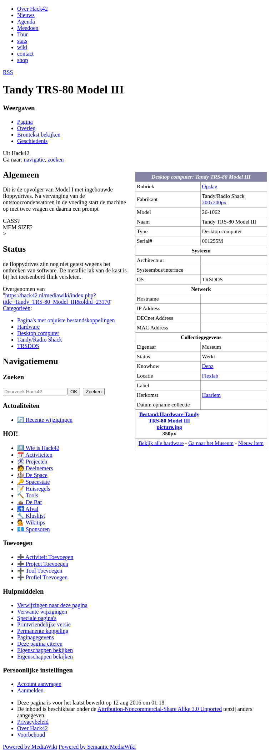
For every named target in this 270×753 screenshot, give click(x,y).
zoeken (56, 160)
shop (22, 60)
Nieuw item (251, 443)
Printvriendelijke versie (44, 624)
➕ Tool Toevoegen (39, 571)
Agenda (26, 22)
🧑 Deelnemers (35, 468)
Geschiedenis (32, 141)
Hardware (28, 327)
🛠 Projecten (32, 462)
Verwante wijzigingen (42, 612)
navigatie (34, 160)
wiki (22, 47)
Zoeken (13, 377)
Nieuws (26, 15)
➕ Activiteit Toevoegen (45, 557)
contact (25, 54)
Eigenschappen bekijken (45, 650)
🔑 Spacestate (33, 482)
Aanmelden (30, 690)
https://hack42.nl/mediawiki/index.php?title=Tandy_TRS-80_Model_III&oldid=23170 (56, 298)
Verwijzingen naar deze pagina (52, 605)
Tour (22, 34)
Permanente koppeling (43, 631)
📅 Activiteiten (34, 455)
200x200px (214, 202)
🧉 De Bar (29, 502)
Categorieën (16, 308)
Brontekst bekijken (38, 135)
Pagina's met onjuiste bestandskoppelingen (66, 320)
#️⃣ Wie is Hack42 (38, 448)
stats (22, 41)
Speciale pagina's (36, 618)
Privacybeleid (33, 722)
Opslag (210, 186)
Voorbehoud (31, 735)
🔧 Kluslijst (31, 516)
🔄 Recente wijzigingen (44, 420)
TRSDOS (28, 346)
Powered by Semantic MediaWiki (97, 747)
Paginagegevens (35, 637)
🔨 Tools (27, 495)
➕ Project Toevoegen (42, 564)
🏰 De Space (32, 475)
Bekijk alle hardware (161, 443)
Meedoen (28, 28)
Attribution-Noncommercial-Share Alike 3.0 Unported (160, 709)
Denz (208, 366)
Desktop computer (38, 333)
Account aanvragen (39, 684)
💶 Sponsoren (33, 529)
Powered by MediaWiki (30, 747)
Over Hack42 (32, 9)
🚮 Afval (28, 509)
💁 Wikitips (31, 522)
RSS (8, 72)
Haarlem (211, 395)
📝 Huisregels (33, 489)
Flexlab (210, 376)
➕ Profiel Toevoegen (42, 577)
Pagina (25, 122)
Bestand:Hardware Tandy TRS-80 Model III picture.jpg (169, 420)
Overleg (26, 128)
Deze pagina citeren (39, 644)
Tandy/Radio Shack (39, 340)
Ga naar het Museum (211, 443)
